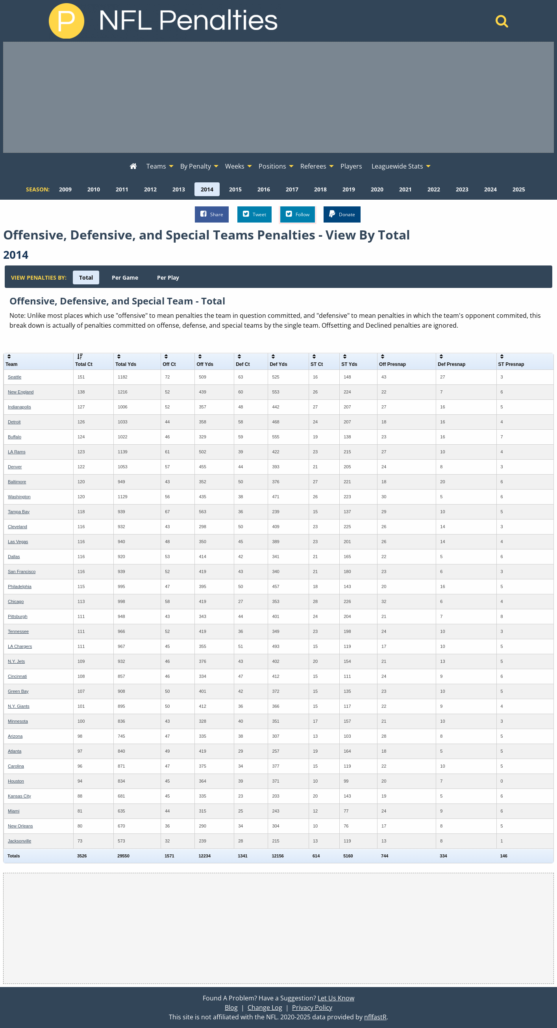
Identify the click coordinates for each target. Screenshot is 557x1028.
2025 (519, 189)
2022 (433, 189)
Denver (15, 466)
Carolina (16, 766)
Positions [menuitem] (272, 166)
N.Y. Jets (16, 661)
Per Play (168, 277)
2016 (263, 189)
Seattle (14, 377)
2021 (405, 189)
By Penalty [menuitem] (195, 166)
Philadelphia (19, 586)
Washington (19, 496)
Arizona (15, 736)
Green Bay (18, 691)
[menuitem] (133, 166)
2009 (65, 189)
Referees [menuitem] (313, 166)
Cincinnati (17, 676)
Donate (342, 214)
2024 (490, 189)
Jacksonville (19, 841)
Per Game (125, 277)
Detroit (14, 421)
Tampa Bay (19, 511)
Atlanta (14, 751)
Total (86, 277)
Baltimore (17, 481)
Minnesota (18, 721)
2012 (150, 189)
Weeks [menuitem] (234, 166)
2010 (93, 189)
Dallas (14, 556)
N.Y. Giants (19, 706)
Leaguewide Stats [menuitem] (397, 166)
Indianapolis (19, 407)
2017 (292, 189)
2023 (462, 189)
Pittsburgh (18, 616)
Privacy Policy (312, 1007)
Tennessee (18, 631)
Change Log (265, 1007)
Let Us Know (336, 998)
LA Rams (17, 451)
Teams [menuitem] (156, 166)
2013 (178, 189)
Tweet (254, 214)
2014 (207, 189)
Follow (297, 214)
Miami (13, 811)
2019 (348, 189)
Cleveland (17, 526)
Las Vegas (18, 541)
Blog (231, 1007)
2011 (122, 189)
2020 (377, 189)
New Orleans (20, 826)
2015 (235, 189)
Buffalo (14, 436)
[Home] (502, 23)
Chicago (16, 601)
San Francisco (21, 571)
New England (20, 392)
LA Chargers (20, 646)
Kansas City (19, 796)
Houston (16, 781)
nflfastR (375, 1017)
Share (211, 214)
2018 (320, 189)
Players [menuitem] (351, 166)
